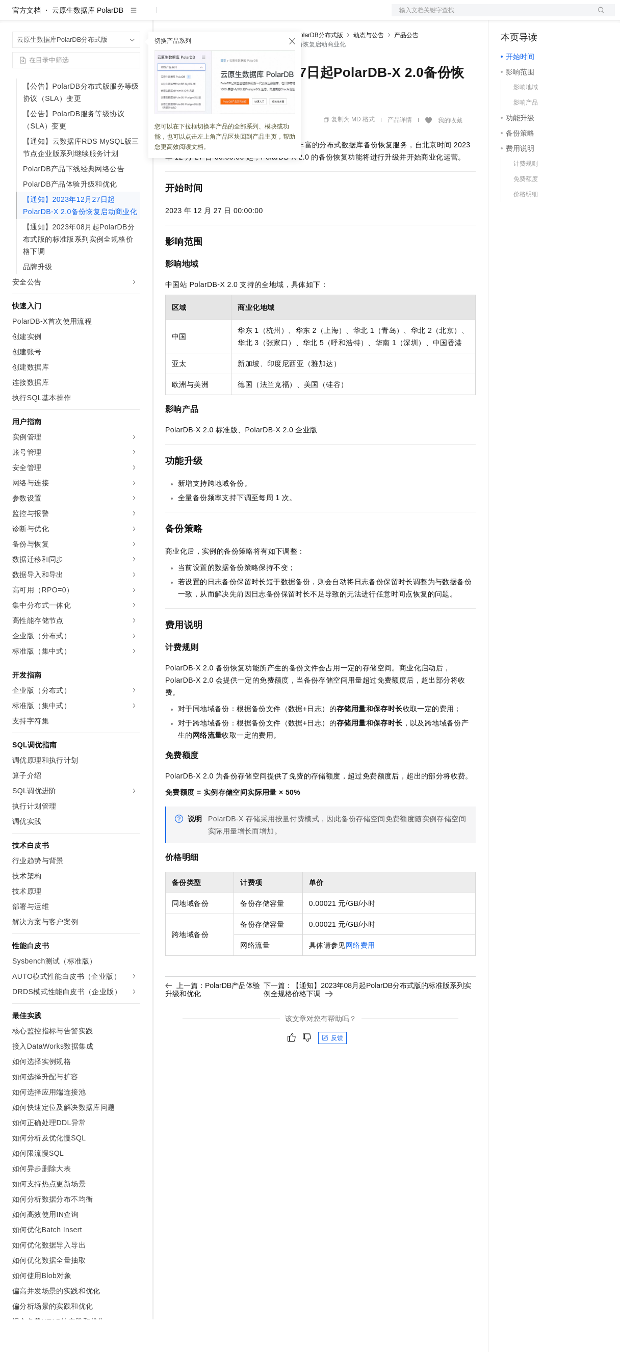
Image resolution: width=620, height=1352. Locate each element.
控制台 (536, 16)
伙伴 (276, 16)
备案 (512, 16)
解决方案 (164, 16)
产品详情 (399, 152)
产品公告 (406, 67)
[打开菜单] (16, 16)
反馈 (332, 1070)
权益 (196, 16)
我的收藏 (450, 153)
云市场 (248, 16)
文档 (490, 16)
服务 (301, 16)
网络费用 (360, 978)
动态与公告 (368, 67)
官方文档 (26, 43)
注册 (561, 16)
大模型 (104, 16)
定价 (220, 16)
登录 (598, 16)
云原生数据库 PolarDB (87, 43)
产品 (132, 16)
